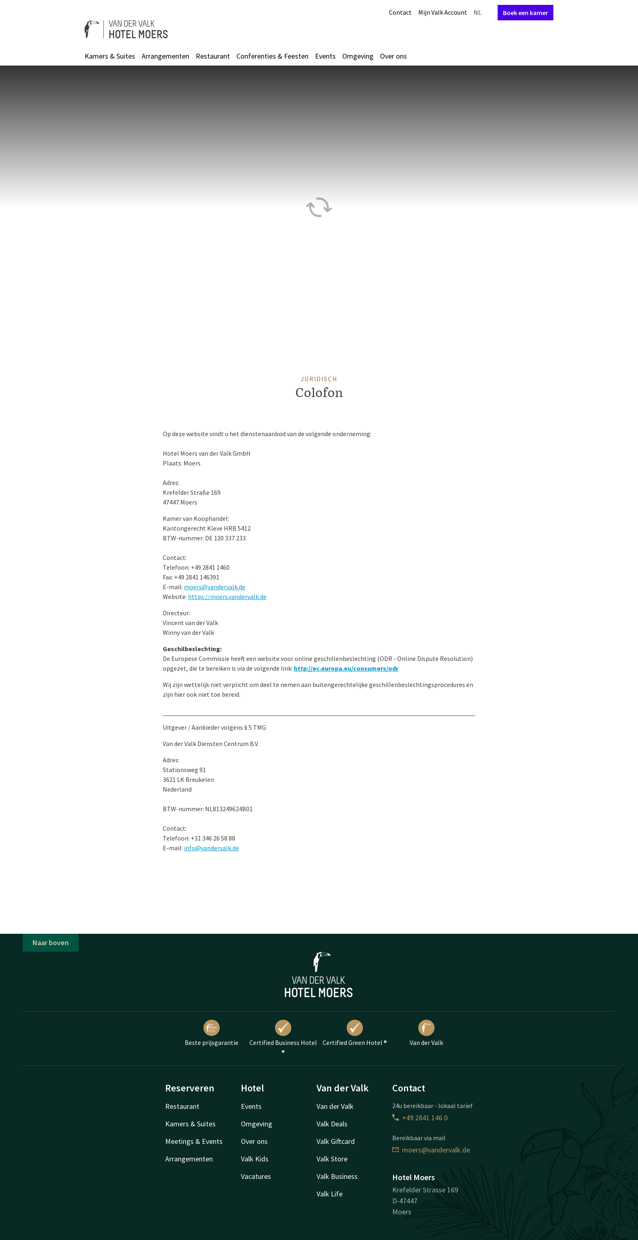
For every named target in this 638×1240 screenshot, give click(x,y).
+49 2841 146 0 (420, 1117)
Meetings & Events (194, 1141)
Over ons (393, 56)
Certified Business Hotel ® (283, 1038)
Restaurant (213, 56)
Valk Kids (255, 1158)
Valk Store (332, 1158)
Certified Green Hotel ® (355, 1033)
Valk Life (330, 1193)
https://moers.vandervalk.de (227, 597)
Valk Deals (332, 1123)
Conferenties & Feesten (272, 56)
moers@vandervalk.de (431, 1149)
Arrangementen (165, 56)
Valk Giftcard (336, 1141)
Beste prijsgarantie (211, 1033)
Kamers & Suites (110, 56)
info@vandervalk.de (211, 848)
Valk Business (337, 1176)
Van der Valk (426, 1033)
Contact (400, 12)
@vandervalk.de (223, 587)
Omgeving (358, 56)
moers (193, 587)
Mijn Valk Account (442, 12)
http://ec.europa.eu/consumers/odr (346, 668)
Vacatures (256, 1176)
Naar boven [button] (51, 942)
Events (325, 56)
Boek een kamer (525, 13)
